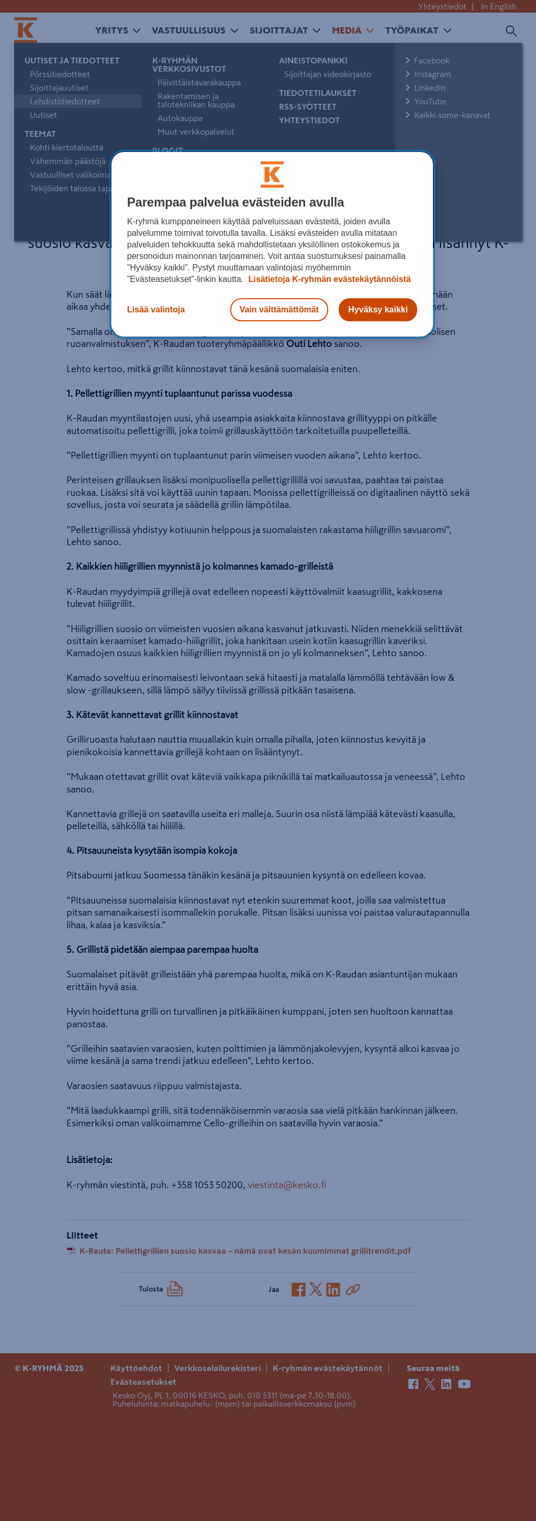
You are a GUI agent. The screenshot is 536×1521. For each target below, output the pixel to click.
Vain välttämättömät (279, 309)
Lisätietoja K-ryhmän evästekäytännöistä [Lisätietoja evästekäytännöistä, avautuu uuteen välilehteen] (328, 279)
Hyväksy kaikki (378, 309)
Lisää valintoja (156, 309)
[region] (272, 244)
